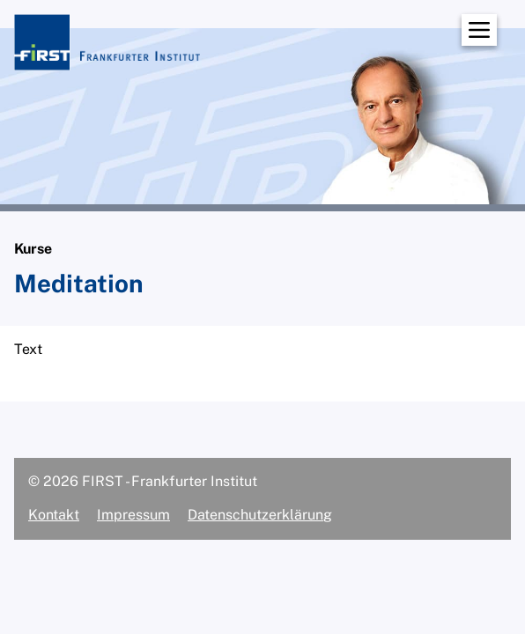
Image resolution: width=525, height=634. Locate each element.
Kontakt (53, 514)
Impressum (133, 514)
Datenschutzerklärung (260, 514)
